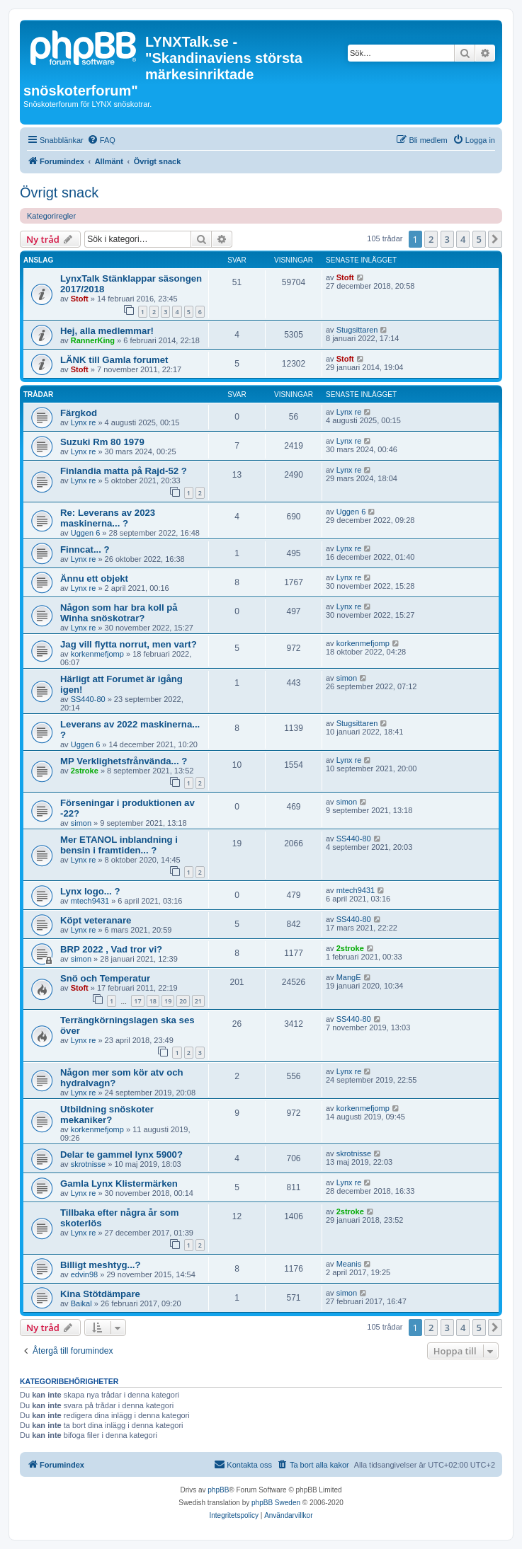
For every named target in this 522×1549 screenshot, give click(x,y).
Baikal (81, 1303)
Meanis (348, 1264)
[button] (495, 239)
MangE (348, 977)
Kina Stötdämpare (100, 1294)
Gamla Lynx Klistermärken (119, 1183)
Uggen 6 (86, 533)
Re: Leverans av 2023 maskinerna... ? (107, 518)
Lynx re (83, 422)
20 (182, 1001)
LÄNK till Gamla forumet (114, 360)
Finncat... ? (85, 549)
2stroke (84, 770)
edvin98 (84, 1274)
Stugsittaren (357, 330)
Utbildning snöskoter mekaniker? (107, 1114)
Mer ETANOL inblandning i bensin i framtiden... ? (119, 845)
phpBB (218, 1490)
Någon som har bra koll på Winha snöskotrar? (119, 612)
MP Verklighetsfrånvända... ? (123, 761)
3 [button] (447, 239)
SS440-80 (88, 699)
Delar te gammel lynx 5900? (121, 1154)
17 (137, 1001)
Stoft (80, 298)
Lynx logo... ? (90, 891)
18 (153, 1001)
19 (167, 1001)
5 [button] (479, 239)
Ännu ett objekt (94, 578)
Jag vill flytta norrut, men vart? (128, 644)
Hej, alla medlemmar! (107, 331)
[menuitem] (101, 140)
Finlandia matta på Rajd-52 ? (123, 471)
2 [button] (431, 239)
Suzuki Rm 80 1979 (102, 442)
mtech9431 (90, 901)
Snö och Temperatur (105, 978)
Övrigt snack (59, 192)
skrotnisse (88, 1164)
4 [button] (462, 239)
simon (346, 678)
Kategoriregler (51, 216)
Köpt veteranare (95, 920)
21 (198, 1001)
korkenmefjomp (97, 654)
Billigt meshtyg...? (100, 1265)
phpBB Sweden (275, 1503)
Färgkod (78, 413)
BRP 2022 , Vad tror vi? (111, 949)
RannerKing (93, 340)
